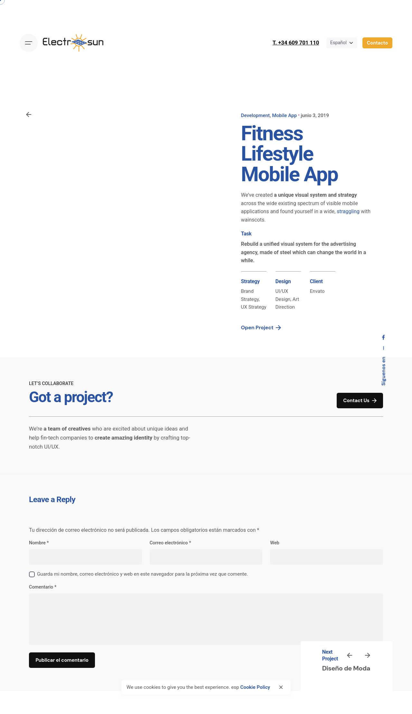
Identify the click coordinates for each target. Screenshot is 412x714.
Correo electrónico (170, 543)
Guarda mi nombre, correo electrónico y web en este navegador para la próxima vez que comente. (142, 574)
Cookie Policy (255, 687)
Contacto (377, 43)
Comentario (42, 587)
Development (255, 115)
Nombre (39, 543)
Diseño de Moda (346, 668)
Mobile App (284, 115)
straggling (348, 211)
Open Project (261, 327)
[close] (281, 687)
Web (274, 543)
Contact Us (359, 400)
